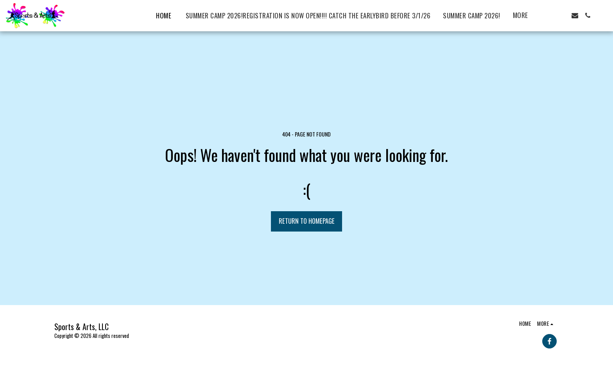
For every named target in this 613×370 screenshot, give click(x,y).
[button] (549, 15)
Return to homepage (307, 221)
